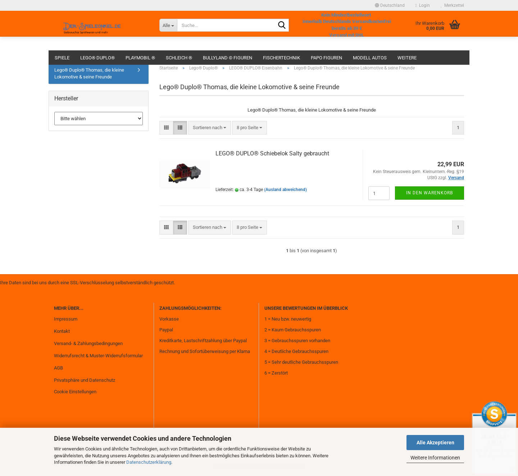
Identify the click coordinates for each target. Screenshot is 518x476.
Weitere (407, 57)
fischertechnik (281, 57)
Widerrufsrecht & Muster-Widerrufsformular (98, 355)
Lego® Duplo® (97, 57)
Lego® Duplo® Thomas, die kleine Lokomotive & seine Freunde (89, 73)
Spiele (62, 57)
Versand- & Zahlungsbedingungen (88, 343)
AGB (58, 368)
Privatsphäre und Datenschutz (84, 380)
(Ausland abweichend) (285, 189)
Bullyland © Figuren (227, 57)
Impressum (65, 319)
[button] (389, 5)
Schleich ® (179, 57)
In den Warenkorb (429, 192)
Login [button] (422, 5)
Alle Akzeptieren (435, 442)
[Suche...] (168, 25)
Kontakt (62, 331)
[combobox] (209, 128)
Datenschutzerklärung (148, 462)
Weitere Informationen (435, 458)
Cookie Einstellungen (75, 391)
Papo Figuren (326, 57)
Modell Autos (370, 57)
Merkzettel (452, 5)
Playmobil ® (140, 57)
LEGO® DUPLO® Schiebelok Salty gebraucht (272, 153)
